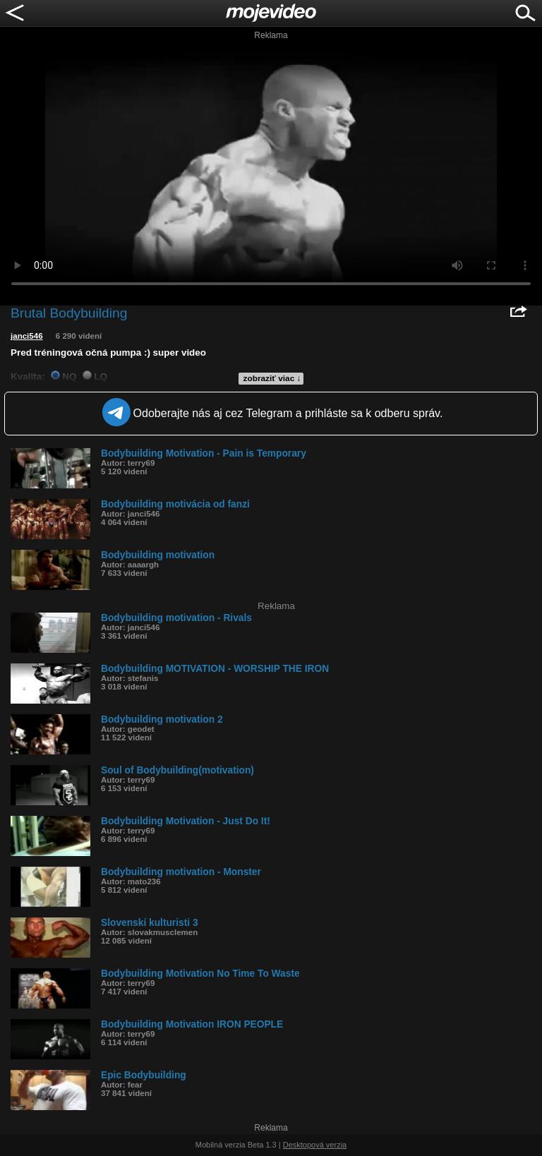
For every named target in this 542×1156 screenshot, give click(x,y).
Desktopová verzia (315, 1144)
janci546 (27, 336)
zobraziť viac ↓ (272, 378)
